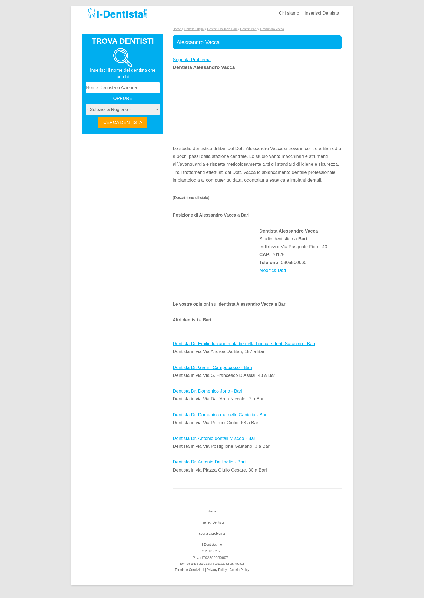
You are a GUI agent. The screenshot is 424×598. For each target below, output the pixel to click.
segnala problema (212, 533)
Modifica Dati (272, 270)
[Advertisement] (216, 108)
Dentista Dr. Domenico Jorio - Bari (207, 391)
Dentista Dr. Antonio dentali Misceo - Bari (214, 438)
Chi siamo (289, 13)
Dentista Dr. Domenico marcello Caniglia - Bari (220, 414)
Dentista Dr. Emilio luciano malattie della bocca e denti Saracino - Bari (244, 343)
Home (212, 511)
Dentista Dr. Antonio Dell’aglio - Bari (209, 462)
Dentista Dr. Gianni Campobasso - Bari (212, 367)
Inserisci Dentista (321, 13)
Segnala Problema (192, 59)
